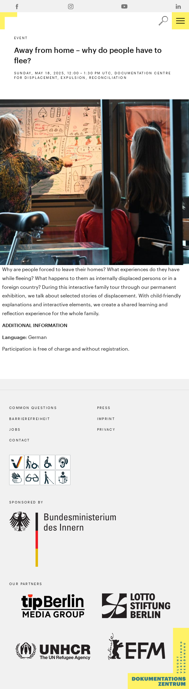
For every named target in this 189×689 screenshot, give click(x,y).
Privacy (106, 429)
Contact (19, 440)
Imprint (106, 419)
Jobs (15, 429)
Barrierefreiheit (29, 419)
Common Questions (33, 408)
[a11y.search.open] (163, 20)
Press (104, 408)
